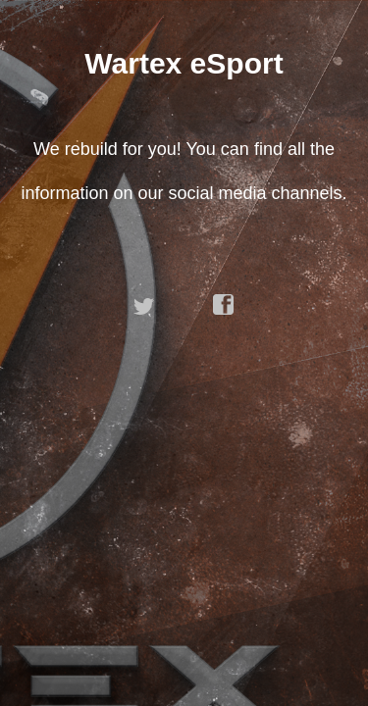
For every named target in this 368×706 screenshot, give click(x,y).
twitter (144, 305)
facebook (224, 305)
